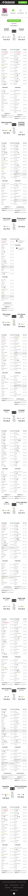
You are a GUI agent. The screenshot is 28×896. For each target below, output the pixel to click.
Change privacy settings (18, 887)
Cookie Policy (8, 887)
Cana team (7, 218)
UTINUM (21, 410)
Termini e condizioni (14, 885)
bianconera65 (6, 122)
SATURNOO (21, 689)
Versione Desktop (14, 890)
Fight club (21, 598)
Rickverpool (21, 218)
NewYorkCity (6, 689)
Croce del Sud (21, 502)
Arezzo (21, 29)
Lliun (6, 502)
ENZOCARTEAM (20, 786)
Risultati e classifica (14, 20)
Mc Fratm (6, 598)
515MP (6, 29)
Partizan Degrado (21, 123)
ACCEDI (23, 2)
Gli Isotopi (6, 314)
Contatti (6, 885)
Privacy (22, 885)
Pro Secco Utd (21, 315)
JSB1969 (6, 410)
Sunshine (5, 786)
